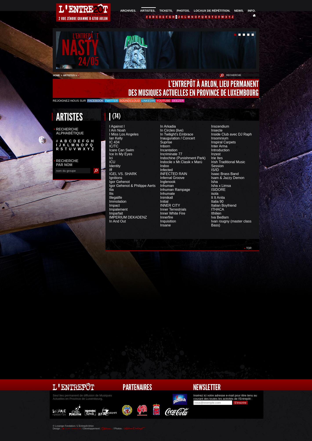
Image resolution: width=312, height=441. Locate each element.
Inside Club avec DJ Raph (231, 134)
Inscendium (220, 126)
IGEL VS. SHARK (123, 174)
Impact (114, 205)
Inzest (216, 154)
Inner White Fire (172, 213)
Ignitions (115, 178)
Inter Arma (219, 146)
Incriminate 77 (171, 154)
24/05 (88, 61)
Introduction (220, 150)
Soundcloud (130, 100)
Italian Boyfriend (223, 205)
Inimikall (166, 197)
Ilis (111, 193)
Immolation (117, 201)
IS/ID (215, 170)
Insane (165, 225)
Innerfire (166, 217)
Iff (110, 170)
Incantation (168, 150)
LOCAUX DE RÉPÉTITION (211, 10)
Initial (164, 201)
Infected (166, 170)
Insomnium (219, 138)
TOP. (249, 248)
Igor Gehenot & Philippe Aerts (132, 186)
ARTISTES (147, 10)
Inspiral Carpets (223, 142)
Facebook (95, 100)
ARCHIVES (127, 10)
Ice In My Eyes (120, 154)
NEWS (238, 10)
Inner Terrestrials (173, 209)
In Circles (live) (171, 130)
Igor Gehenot (119, 182)
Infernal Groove (172, 178)
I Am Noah (117, 130)
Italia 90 (217, 201)
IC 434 (114, 142)
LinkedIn (148, 100)
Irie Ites (217, 158)
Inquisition (168, 221)
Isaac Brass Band (225, 174)
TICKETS (165, 10)
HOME (56, 75)
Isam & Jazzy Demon (227, 178)
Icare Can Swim (121, 150)
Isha (214, 182)
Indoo (164, 166)
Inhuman (167, 186)
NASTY (80, 48)
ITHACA (217, 209)
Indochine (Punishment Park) (182, 158)
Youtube (164, 100)
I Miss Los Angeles (123, 134)
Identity (115, 166)
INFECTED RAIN (173, 174)
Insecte (217, 130)
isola (214, 193)
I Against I (117, 126)
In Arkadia (168, 126)
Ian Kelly (116, 138)
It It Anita (218, 197)
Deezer (178, 100)
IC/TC (113, 146)
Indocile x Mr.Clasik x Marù (181, 162)
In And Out (117, 221)
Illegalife (115, 197)
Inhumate (167, 193)
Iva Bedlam (220, 217)
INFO (251, 10)
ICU (112, 162)
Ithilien (216, 213)
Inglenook (167, 182)
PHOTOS (183, 10)
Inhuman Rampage (175, 190)
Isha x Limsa (221, 186)
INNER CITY (170, 205)
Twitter (111, 100)
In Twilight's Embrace (176, 134)
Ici (111, 158)
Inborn (165, 146)
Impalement (118, 209)
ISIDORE (218, 190)
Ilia (111, 190)
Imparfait (116, 213)
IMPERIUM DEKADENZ (128, 217)
